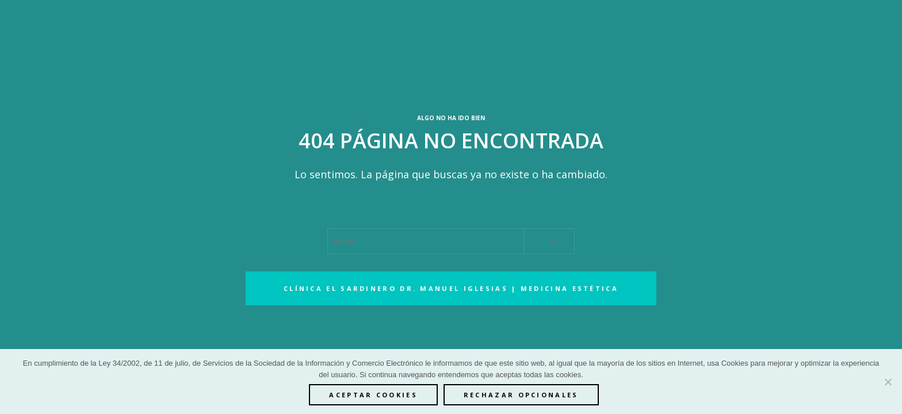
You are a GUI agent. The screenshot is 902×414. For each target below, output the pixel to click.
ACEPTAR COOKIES (373, 394)
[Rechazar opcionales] (887, 382)
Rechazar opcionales (521, 394)
